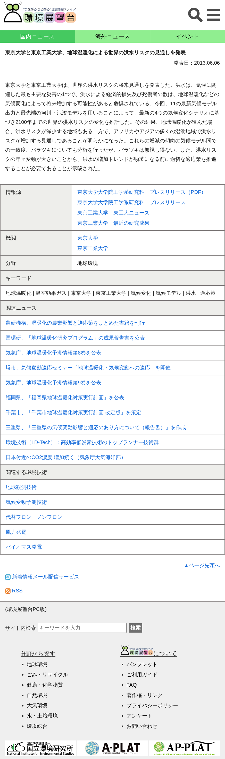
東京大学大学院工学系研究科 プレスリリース (131, 202)
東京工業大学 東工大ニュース (113, 212)
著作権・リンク (145, 695)
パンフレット (142, 664)
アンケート (139, 716)
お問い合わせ (142, 726)
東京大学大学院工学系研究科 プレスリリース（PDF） (141, 192)
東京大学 (87, 238)
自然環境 (37, 695)
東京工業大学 (92, 248)
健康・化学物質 (45, 685)
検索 (135, 628)
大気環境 (37, 705)
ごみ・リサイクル (47, 674)
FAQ (132, 685)
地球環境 (37, 664)
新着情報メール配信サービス (42, 577)
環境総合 (37, 726)
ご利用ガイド (142, 674)
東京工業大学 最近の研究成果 (113, 223)
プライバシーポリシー (152, 705)
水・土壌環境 (42, 716)
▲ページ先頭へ (202, 565)
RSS (14, 590)
